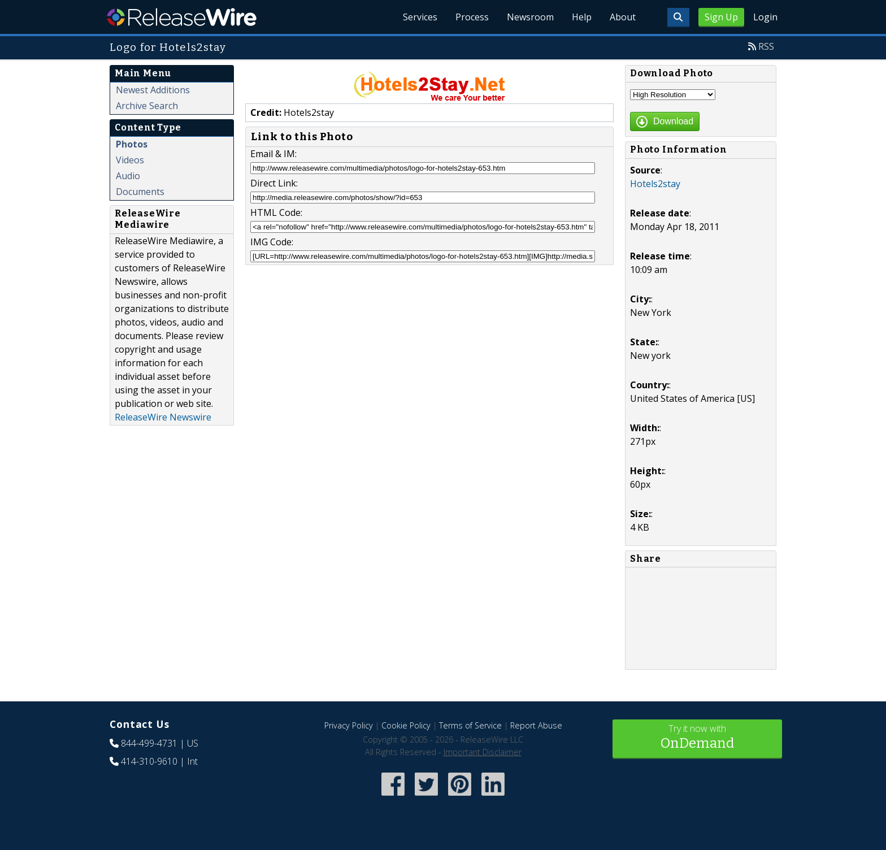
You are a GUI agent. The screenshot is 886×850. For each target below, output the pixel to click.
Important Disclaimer (483, 752)
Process (472, 17)
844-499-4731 (149, 743)
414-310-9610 (149, 761)
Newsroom (530, 17)
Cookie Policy (406, 725)
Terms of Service (470, 725)
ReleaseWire (181, 17)
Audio (128, 176)
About (623, 17)
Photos (131, 144)
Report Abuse (536, 725)
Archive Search (147, 105)
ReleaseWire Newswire (163, 417)
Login (765, 17)
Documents (140, 191)
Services (420, 17)
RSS (766, 46)
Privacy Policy (348, 725)
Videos (130, 160)
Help (582, 17)
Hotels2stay (655, 183)
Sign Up (721, 17)
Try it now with (697, 737)
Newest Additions (153, 90)
